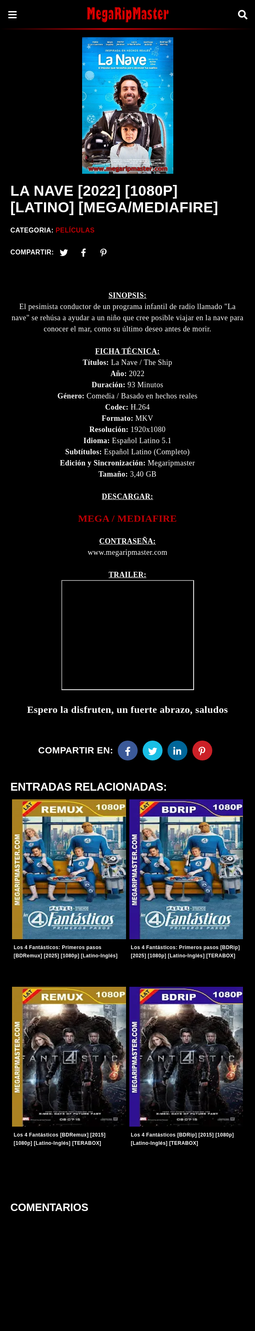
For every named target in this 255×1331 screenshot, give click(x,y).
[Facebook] (127, 750)
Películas (75, 230)
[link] (127, 518)
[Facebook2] (84, 252)
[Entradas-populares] (69, 869)
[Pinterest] (104, 252)
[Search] (242, 15)
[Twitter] (64, 252)
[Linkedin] (177, 750)
